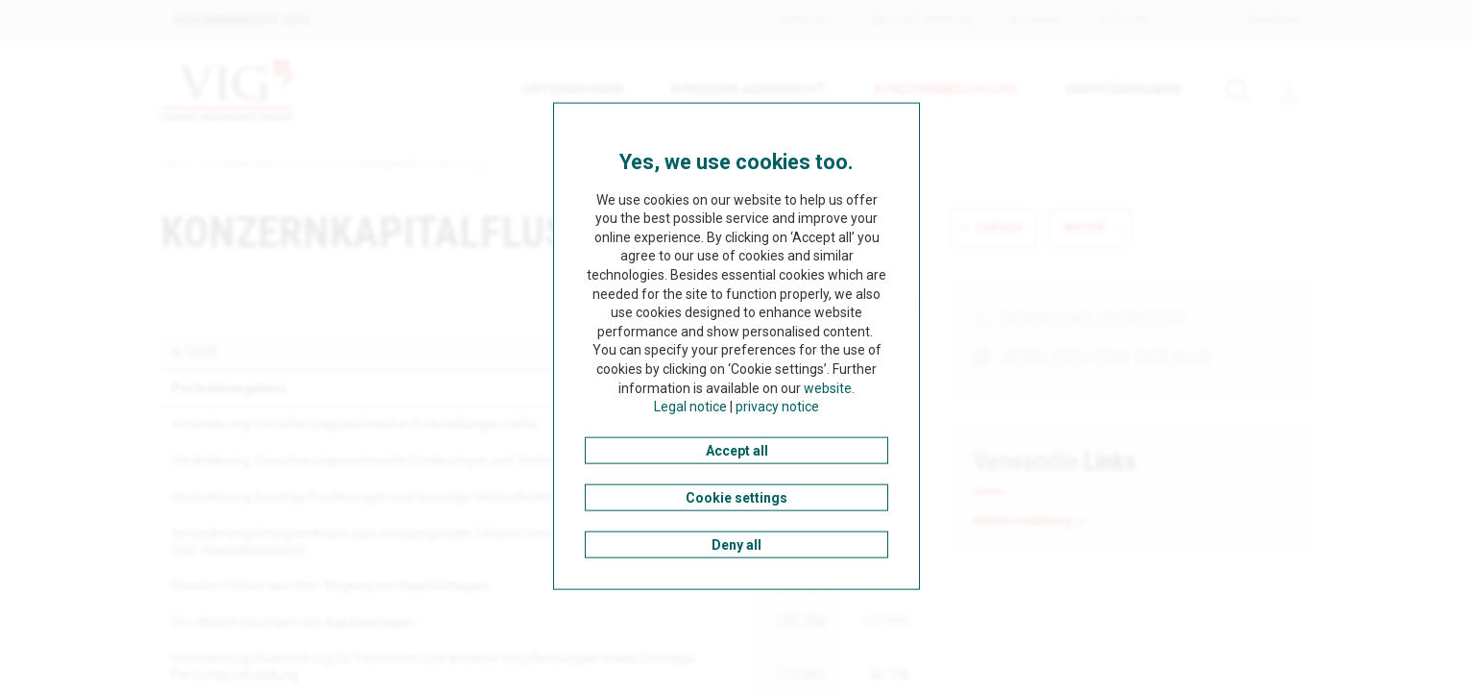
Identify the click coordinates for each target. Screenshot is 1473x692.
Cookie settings (736, 497)
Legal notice (690, 406)
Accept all (737, 449)
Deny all (736, 544)
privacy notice (777, 406)
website (828, 387)
